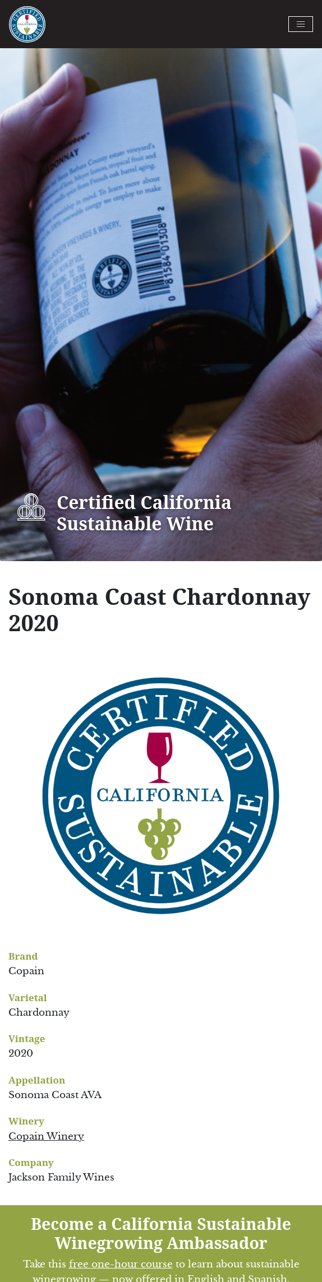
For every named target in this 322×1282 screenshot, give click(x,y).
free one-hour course (121, 1264)
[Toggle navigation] (300, 24)
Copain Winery (46, 1136)
